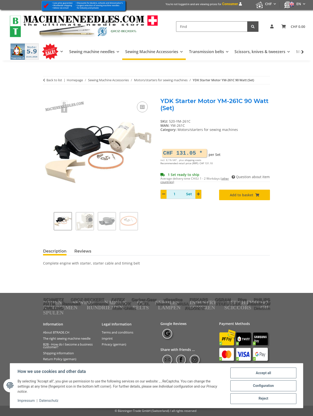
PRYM (49, 303)
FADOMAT (195, 308)
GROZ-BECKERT (87, 299)
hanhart (202, 303)
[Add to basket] (47, 95)
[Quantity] (174, 194)
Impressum (26, 401)
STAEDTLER (228, 303)
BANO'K (123, 303)
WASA (182, 303)
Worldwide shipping (62, 5)
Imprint (107, 338)
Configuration (263, 386)
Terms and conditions (117, 332)
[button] (272, 26)
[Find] (211, 26)
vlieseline (172, 299)
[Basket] (293, 26)
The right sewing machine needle (66, 338)
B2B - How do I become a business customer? (68, 345)
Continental (98, 303)
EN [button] (298, 3)
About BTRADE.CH (56, 332)
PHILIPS (262, 299)
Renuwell (71, 303)
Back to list (54, 80)
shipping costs (193, 160)
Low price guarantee (63, 2)
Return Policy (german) (59, 359)
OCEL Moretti (153, 303)
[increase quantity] (198, 194)
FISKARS (198, 299)
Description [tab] (55, 251)
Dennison (262, 308)
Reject (263, 399)
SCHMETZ (53, 299)
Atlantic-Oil (258, 303)
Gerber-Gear (143, 299)
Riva (242, 299)
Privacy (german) (114, 344)
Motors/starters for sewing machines (208, 129)
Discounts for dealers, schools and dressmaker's (100, 2)
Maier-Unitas (124, 308)
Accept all (263, 373)
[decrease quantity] (164, 194)
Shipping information (58, 353)
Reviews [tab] (82, 251)
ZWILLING (53, 308)
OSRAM (223, 299)
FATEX (117, 299)
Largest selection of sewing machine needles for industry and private (97, 6)
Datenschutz (49, 401)
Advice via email (60, 7)
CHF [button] (268, 3)
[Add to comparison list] (142, 107)
